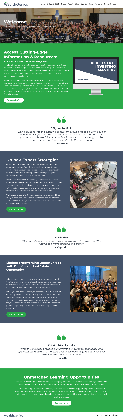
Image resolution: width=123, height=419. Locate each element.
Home (42, 4)
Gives (63, 4)
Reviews (98, 4)
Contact (107, 4)
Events (84, 4)
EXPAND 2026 (53, 4)
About (70, 4)
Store (91, 4)
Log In (115, 4)
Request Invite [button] (14, 100)
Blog (77, 4)
